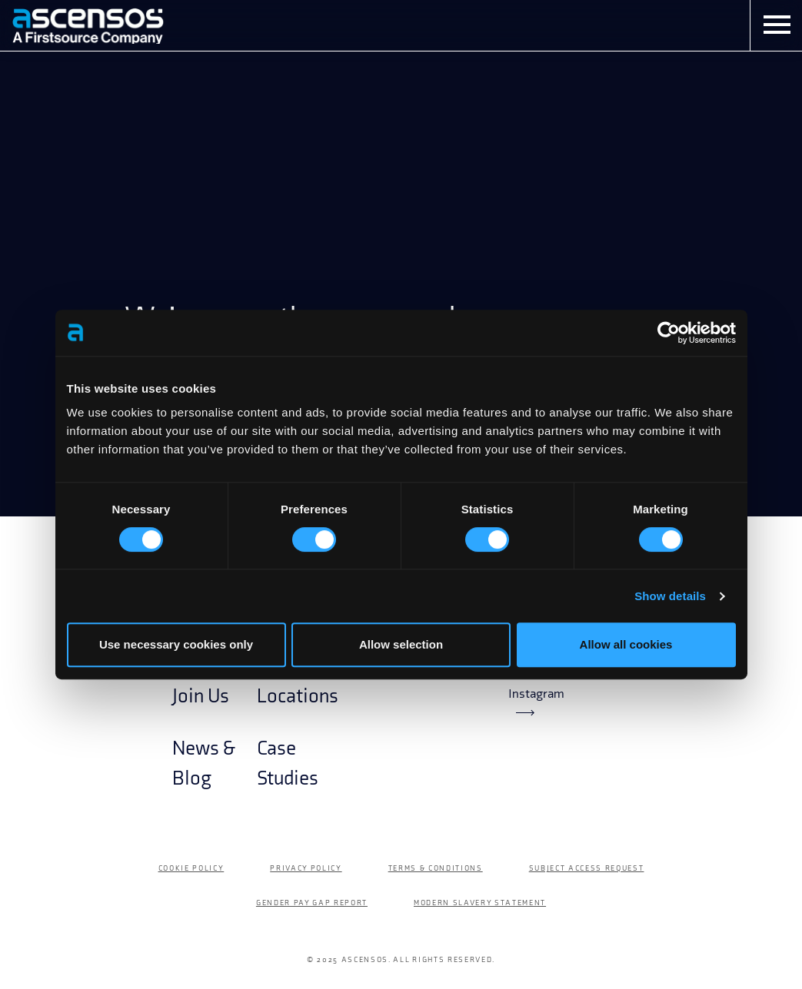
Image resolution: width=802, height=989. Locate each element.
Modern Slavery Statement (480, 903)
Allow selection (401, 644)
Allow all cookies (626, 644)
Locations (297, 697)
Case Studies (287, 763)
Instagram (536, 701)
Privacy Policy (305, 868)
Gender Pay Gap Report (312, 903)
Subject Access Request (586, 868)
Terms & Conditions (435, 868)
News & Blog (203, 763)
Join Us (200, 697)
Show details (670, 595)
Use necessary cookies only (176, 644)
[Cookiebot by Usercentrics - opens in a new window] (668, 332)
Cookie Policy (191, 868)
